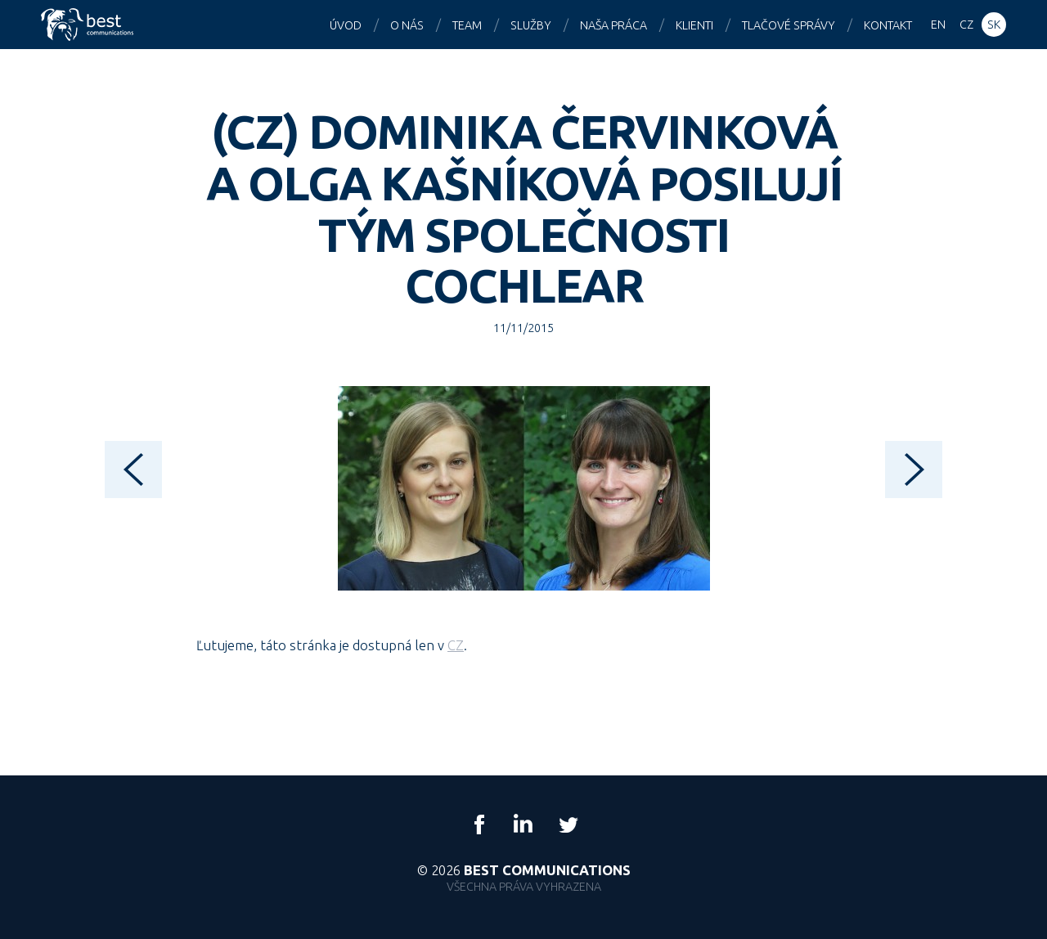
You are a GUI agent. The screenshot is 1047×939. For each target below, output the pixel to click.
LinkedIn (523, 824)
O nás (407, 25)
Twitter (567, 824)
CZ (455, 645)
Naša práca (613, 25)
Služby (530, 25)
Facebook (479, 824)
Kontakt (888, 25)
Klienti (694, 25)
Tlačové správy (788, 25)
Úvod (346, 25)
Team (467, 25)
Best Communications (89, 24)
